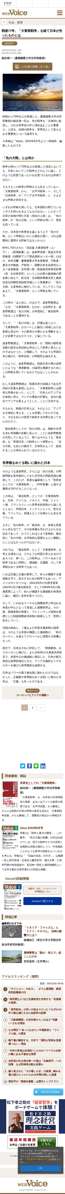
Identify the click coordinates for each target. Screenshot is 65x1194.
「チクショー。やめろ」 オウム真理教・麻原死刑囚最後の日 (34, 990)
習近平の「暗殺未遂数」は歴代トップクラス (33, 1081)
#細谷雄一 (9, 43)
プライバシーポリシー (36, 1159)
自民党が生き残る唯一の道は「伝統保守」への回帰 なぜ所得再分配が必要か (34, 1062)
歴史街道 (56, 4)
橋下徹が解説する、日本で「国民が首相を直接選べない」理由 (34, 1042)
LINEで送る (36, 766)
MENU (59, 12)
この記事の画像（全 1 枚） (35, 66)
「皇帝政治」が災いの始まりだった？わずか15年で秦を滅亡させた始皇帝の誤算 (34, 1011)
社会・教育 (12, 21)
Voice (24, 4)
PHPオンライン (8, 4)
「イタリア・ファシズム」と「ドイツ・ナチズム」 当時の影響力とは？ (43, 931)
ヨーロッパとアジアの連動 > (32, 693)
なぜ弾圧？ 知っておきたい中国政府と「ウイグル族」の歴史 (33, 1032)
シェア (29, 766)
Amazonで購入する (42, 901)
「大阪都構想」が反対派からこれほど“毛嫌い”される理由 (32, 1021)
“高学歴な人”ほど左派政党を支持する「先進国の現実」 (34, 1001)
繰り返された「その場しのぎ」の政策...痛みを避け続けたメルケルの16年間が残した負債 (34, 1073)
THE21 (40, 4)
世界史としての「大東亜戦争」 (38, 783)
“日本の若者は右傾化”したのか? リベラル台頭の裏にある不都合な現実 (34, 1052)
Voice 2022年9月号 (31, 828)
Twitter (22, 766)
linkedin (43, 766)
